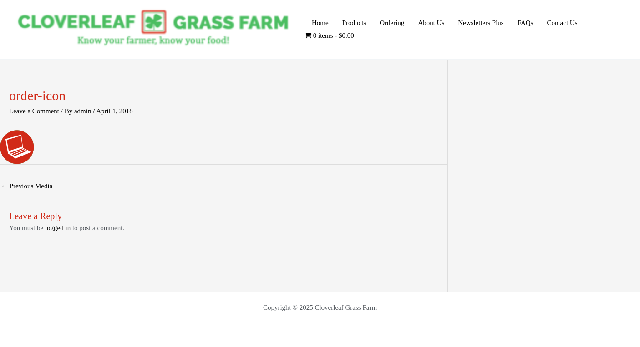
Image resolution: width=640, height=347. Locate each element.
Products (354, 22)
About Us (431, 22)
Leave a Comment (34, 111)
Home (320, 22)
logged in (58, 227)
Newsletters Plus (480, 22)
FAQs (525, 22)
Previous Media (26, 186)
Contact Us (562, 22)
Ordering (392, 22)
